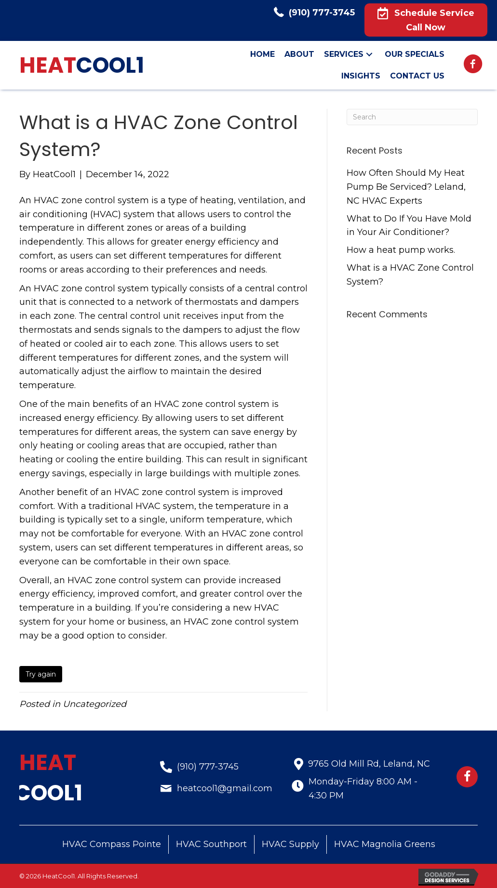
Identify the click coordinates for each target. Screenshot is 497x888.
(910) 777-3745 (322, 12)
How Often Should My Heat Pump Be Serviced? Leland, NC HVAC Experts (406, 187)
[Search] (412, 117)
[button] (425, 20)
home (101, 621)
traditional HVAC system (141, 506)
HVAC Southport (211, 844)
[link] (262, 54)
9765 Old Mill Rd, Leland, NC (369, 763)
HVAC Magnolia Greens (384, 844)
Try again (41, 674)
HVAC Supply (290, 844)
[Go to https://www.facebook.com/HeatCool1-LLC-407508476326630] (473, 65)
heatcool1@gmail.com (224, 788)
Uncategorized (94, 704)
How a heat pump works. (401, 250)
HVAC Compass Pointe (111, 844)
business (147, 621)
